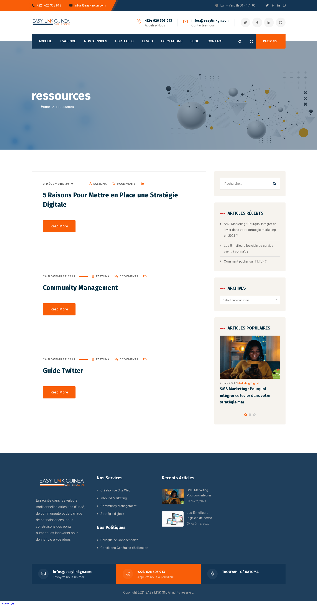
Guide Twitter (63, 371)
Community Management (80, 288)
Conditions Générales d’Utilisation (124, 548)
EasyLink (100, 183)
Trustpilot (7, 604)
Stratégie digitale (112, 514)
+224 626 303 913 (158, 20)
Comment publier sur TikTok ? (245, 261)
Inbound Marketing (113, 498)
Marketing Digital (248, 383)
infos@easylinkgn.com (210, 20)
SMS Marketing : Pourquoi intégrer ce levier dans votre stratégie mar (245, 396)
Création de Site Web (115, 490)
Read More (59, 226)
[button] (245, 414)
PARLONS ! (270, 41)
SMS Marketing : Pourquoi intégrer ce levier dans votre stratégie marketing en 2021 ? (250, 230)
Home (45, 107)
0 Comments (126, 183)
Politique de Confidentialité (119, 540)
